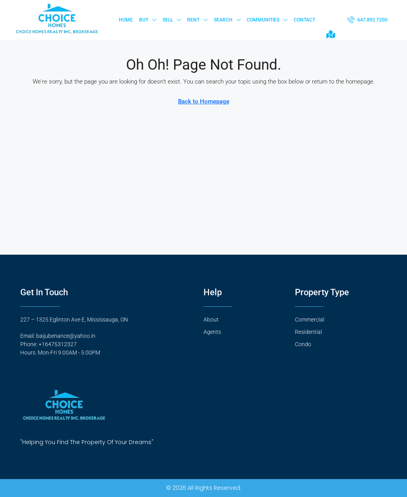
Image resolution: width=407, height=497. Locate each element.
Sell (168, 20)
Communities (263, 20)
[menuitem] (367, 20)
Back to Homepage (203, 101)
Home (126, 20)
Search (223, 20)
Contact (304, 20)
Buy (143, 20)
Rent (193, 20)
